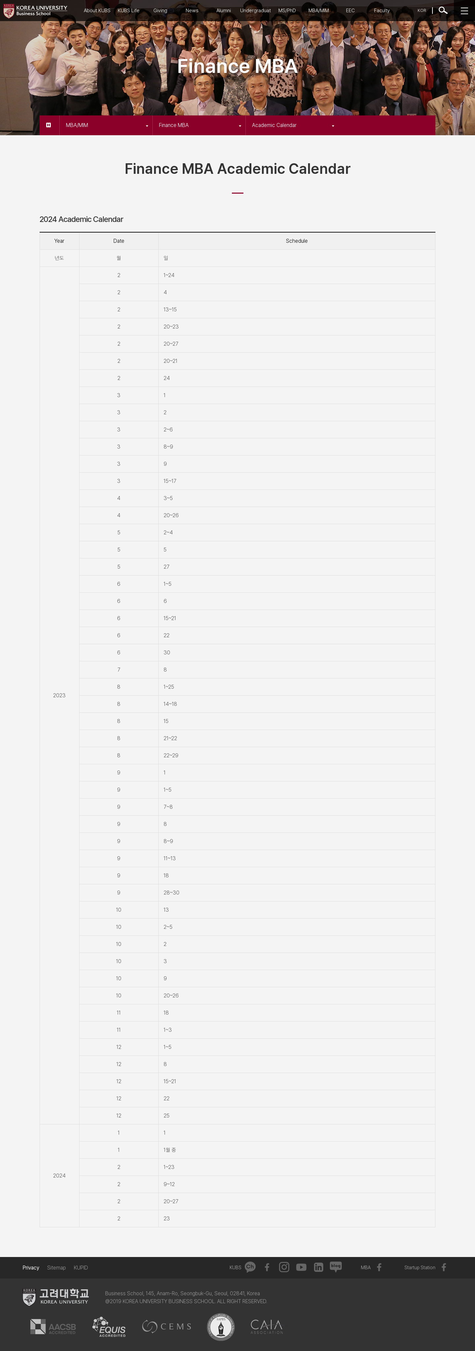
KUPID (81, 1268)
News (192, 11)
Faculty (382, 11)
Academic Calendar (293, 125)
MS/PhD (287, 11)
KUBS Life (129, 11)
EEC (350, 11)
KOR (422, 10)
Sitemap (56, 1268)
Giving (160, 11)
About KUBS (97, 11)
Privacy (30, 1268)
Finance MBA (200, 125)
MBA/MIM (318, 11)
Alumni (223, 11)
